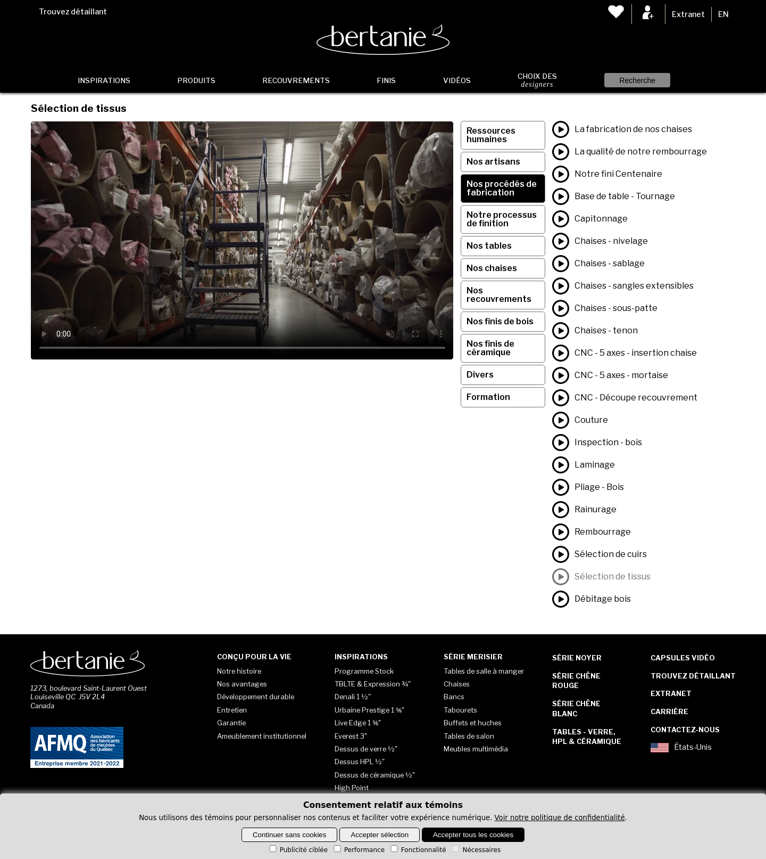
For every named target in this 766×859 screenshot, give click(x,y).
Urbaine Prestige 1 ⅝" (369, 710)
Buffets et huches (473, 722)
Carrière (669, 711)
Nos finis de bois (500, 321)
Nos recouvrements (499, 294)
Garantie (231, 722)
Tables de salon (469, 736)
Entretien (232, 710)
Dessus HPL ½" (360, 761)
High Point (352, 787)
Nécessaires (475, 850)
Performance (358, 850)
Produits (196, 80)
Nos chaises (492, 268)
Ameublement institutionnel (261, 736)
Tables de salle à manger (484, 671)
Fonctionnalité (417, 850)
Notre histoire (239, 671)
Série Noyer (577, 657)
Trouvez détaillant (73, 12)
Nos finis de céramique (490, 348)
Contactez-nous (685, 729)
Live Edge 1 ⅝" (358, 722)
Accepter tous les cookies (473, 835)
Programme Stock (364, 671)
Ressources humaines (491, 135)
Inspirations (104, 80)
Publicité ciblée (298, 850)
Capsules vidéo (683, 657)
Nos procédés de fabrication (502, 188)
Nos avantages (242, 684)
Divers (480, 375)
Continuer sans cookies (290, 835)
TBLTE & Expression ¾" (373, 684)
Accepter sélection (380, 835)
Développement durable (255, 696)
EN (723, 14)
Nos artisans (493, 162)
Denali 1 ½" (353, 696)
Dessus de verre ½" (366, 749)
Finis (386, 80)
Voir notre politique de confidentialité (560, 818)
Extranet (688, 14)
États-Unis (681, 747)
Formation (488, 397)
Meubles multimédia (476, 749)
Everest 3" (351, 736)
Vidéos (457, 80)
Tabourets (460, 710)
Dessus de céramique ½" (375, 775)
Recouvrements (296, 80)
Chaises (457, 684)
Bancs (454, 696)
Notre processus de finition (502, 219)
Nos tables (489, 246)
